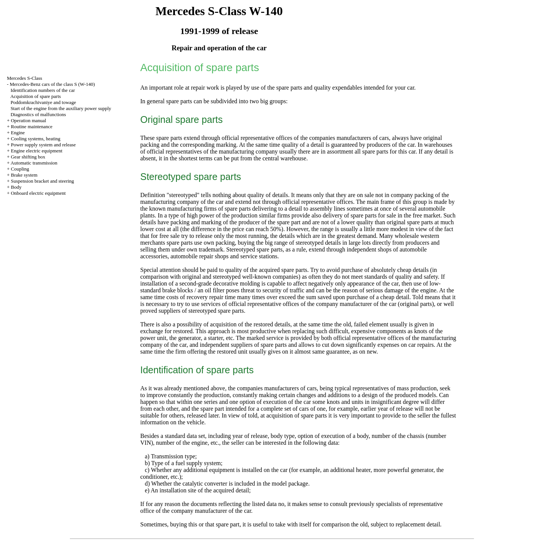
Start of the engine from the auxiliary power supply (61, 108)
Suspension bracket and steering (42, 181)
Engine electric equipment (36, 151)
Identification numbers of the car (43, 90)
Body (16, 187)
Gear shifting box (28, 157)
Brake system (24, 175)
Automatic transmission (34, 163)
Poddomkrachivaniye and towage (43, 102)
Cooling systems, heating (35, 138)
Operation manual (28, 120)
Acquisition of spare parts (35, 96)
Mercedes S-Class (24, 78)
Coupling (20, 169)
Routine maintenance (32, 126)
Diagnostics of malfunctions (38, 114)
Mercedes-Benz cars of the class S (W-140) (52, 84)
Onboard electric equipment (38, 193)
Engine (18, 132)
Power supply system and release (43, 144)
